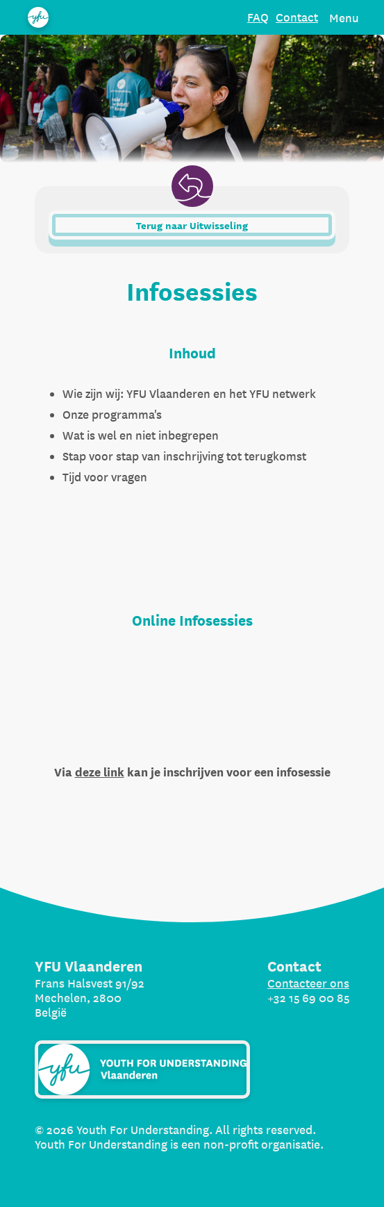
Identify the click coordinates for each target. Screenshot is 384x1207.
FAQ (258, 17)
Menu (344, 17)
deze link (99, 772)
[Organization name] (38, 17)
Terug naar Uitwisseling (192, 226)
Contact (297, 17)
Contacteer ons (308, 983)
